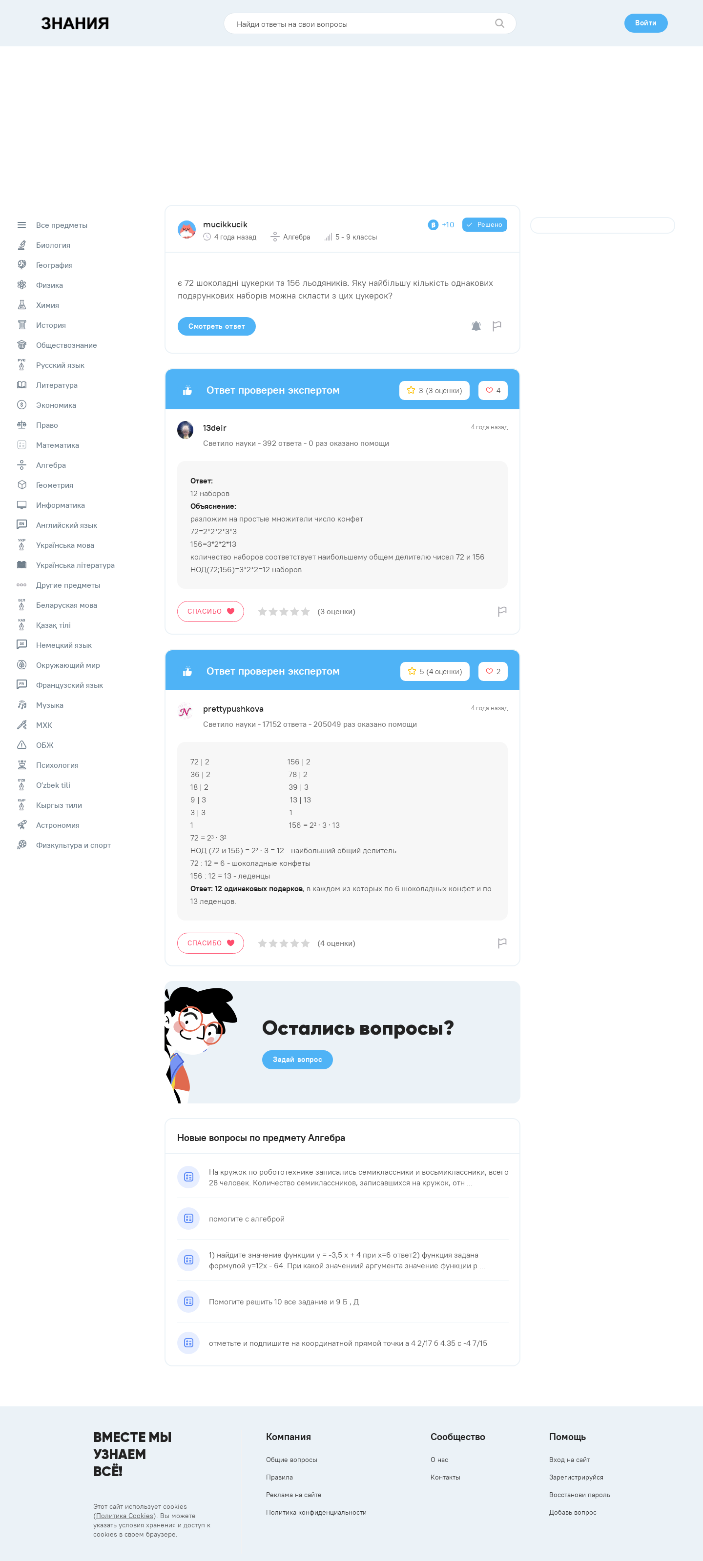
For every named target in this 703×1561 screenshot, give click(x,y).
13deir (215, 427)
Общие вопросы (291, 1459)
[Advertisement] (351, 119)
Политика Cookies (124, 1515)
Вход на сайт (569, 1459)
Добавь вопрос (573, 1512)
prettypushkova (233, 708)
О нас (439, 1459)
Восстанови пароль (579, 1494)
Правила (279, 1477)
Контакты (445, 1477)
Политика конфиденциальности (316, 1512)
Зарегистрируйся (576, 1477)
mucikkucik (225, 224)
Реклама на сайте (294, 1494)
